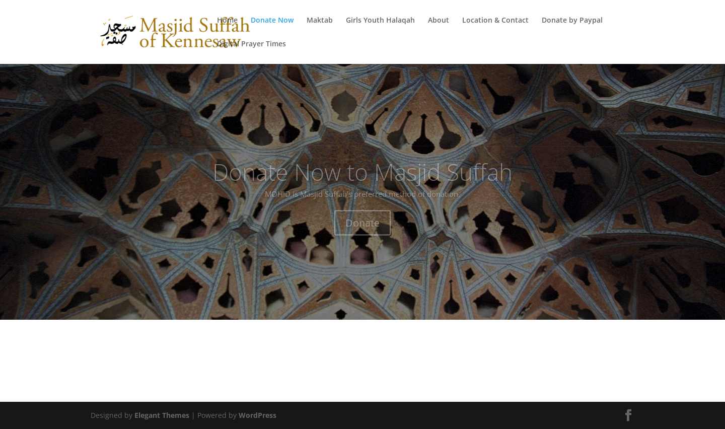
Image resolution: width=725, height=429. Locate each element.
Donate (362, 232)
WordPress (257, 415)
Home (227, 21)
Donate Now (272, 21)
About (438, 21)
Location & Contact (495, 21)
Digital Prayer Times (251, 44)
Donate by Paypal (572, 21)
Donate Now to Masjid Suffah (362, 181)
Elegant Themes (161, 415)
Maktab (320, 21)
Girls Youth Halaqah (380, 21)
